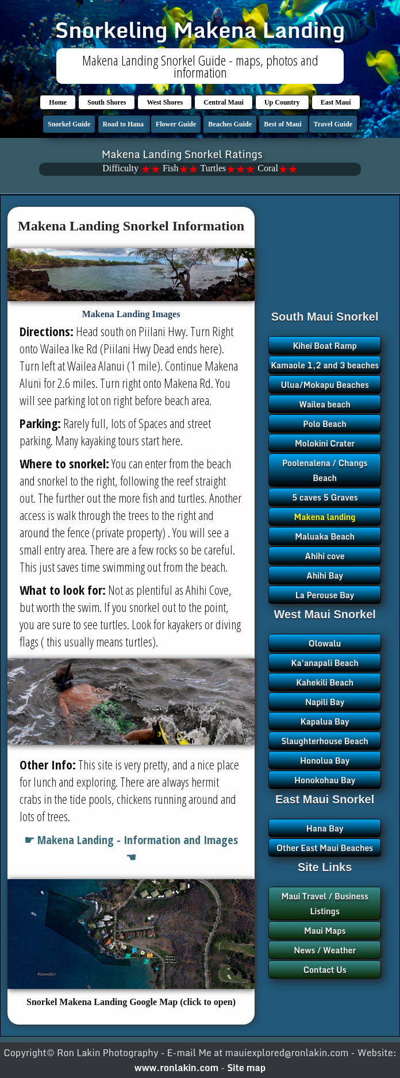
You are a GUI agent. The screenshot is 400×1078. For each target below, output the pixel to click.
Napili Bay (324, 702)
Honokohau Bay (324, 780)
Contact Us (325, 969)
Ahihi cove (325, 556)
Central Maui (223, 102)
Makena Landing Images (131, 314)
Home (58, 102)
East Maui (336, 102)
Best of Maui (283, 124)
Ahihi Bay (324, 575)
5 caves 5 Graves (325, 497)
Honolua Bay (324, 760)
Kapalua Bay (325, 721)
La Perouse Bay (325, 595)
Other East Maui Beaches (324, 847)
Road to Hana (124, 124)
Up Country (282, 102)
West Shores (165, 102)
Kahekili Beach (324, 682)
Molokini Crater (325, 443)
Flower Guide (176, 124)
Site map (246, 1067)
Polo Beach (325, 423)
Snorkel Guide (69, 124)
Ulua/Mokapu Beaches (325, 384)
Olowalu (325, 643)
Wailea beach (324, 404)
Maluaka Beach (325, 536)
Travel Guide (333, 124)
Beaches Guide (230, 124)
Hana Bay (325, 828)
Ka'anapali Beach (325, 662)
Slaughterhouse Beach (324, 741)
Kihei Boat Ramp (324, 345)
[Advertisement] (324, 267)
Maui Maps (324, 930)
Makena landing (325, 516)
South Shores (106, 102)
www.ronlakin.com (176, 1067)
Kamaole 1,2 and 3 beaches (325, 365)
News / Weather (325, 950)
